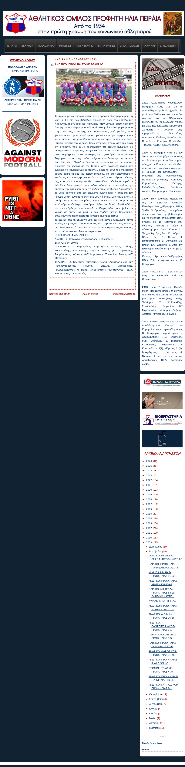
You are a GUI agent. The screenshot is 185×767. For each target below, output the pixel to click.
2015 (149, 513)
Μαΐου (153, 718)
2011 (149, 532)
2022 (149, 480)
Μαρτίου (154, 727)
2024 (149, 470)
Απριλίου (154, 723)
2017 (149, 504)
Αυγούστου (156, 704)
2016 (149, 509)
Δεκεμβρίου (156, 546)
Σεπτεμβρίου (156, 699)
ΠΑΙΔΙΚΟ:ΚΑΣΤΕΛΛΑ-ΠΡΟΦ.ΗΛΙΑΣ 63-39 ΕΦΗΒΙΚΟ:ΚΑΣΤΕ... (162, 593)
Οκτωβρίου (155, 694)
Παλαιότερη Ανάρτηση (123, 293)
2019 (149, 494)
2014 (149, 518)
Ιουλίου (153, 708)
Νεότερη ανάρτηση (59, 293)
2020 (149, 489)
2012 (149, 528)
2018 (149, 499)
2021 (149, 485)
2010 (149, 537)
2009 (149, 542)
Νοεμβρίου (155, 551)
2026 (149, 461)
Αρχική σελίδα (90, 293)
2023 (149, 475)
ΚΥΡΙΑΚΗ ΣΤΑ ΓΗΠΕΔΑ (162, 601)
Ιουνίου (153, 713)
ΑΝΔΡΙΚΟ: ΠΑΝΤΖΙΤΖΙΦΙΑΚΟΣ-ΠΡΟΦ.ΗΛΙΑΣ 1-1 (162, 626)
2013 (149, 523)
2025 (149, 465)
